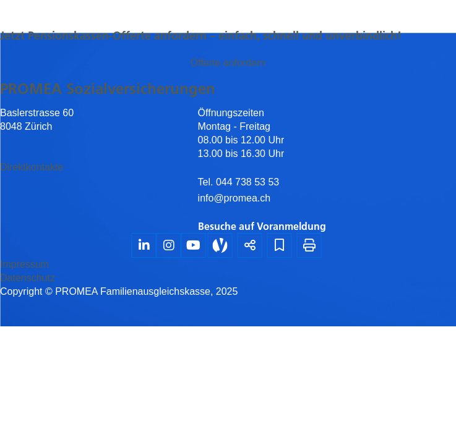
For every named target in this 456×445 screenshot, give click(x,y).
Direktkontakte (31, 167)
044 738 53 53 (246, 182)
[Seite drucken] (309, 245)
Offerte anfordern (228, 62)
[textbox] (327, 169)
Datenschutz (27, 278)
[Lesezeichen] (279, 245)
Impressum (24, 264)
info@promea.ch (234, 198)
